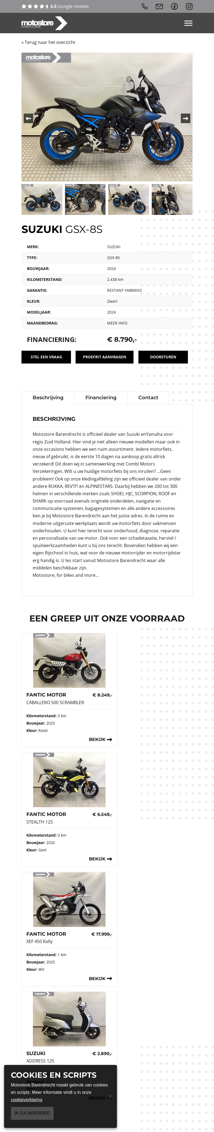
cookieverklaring (26, 1099)
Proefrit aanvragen (104, 356)
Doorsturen (163, 356)
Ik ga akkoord (32, 1113)
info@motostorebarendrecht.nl (64, 998)
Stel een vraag (45, 356)
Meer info (117, 323)
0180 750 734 (43, 990)
